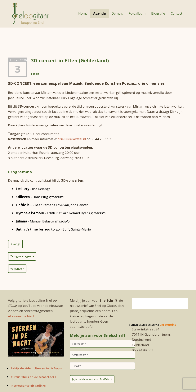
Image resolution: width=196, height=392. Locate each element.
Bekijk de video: (36, 368)
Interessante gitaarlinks (28, 385)
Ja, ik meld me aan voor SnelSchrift (92, 379)
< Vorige (15, 244)
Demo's (117, 13)
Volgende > (17, 268)
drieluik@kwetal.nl (72, 139)
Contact (176, 13)
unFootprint (168, 324)
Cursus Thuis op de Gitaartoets (33, 377)
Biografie (158, 13)
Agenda (99, 13)
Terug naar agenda (22, 256)
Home (82, 13)
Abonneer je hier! (21, 316)
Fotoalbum (137, 13)
